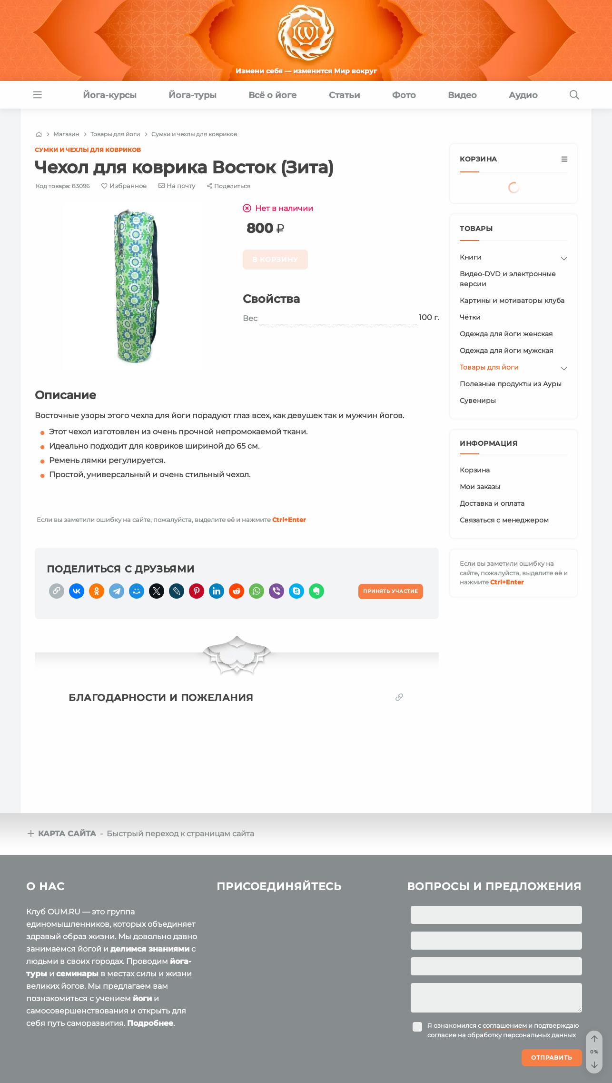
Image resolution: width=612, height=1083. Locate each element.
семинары (77, 973)
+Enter (289, 519)
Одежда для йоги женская (506, 334)
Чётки (470, 317)
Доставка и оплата (492, 503)
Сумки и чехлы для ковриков (88, 149)
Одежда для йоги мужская (506, 350)
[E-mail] (177, 186)
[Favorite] (124, 186)
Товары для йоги (489, 367)
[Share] (228, 186)
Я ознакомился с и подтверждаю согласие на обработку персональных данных (503, 1030)
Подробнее (150, 1023)
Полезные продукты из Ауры (511, 384)
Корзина (475, 470)
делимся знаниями (149, 948)
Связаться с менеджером (504, 520)
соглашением (505, 1025)
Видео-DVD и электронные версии (508, 279)
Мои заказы (480, 486)
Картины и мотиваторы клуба (512, 300)
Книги (471, 257)
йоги (142, 998)
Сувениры (478, 400)
